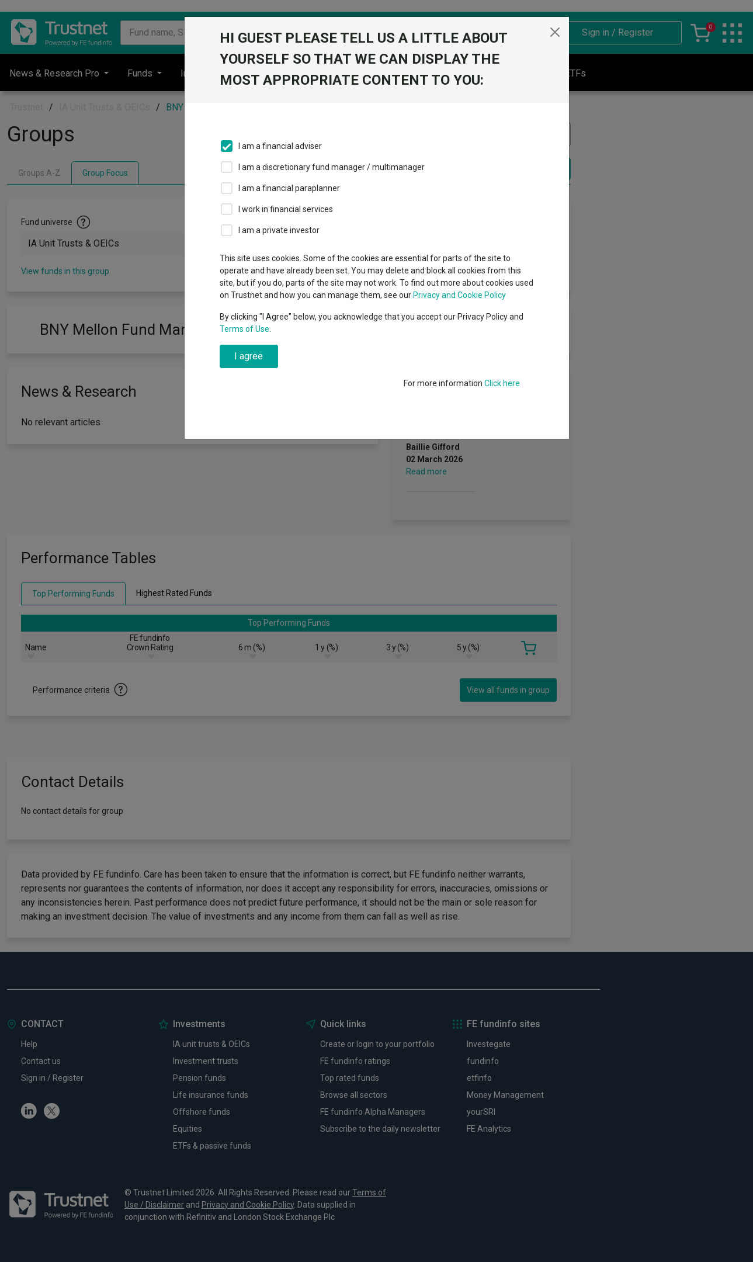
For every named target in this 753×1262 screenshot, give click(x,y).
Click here (502, 383)
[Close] (555, 32)
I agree (248, 356)
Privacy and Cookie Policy (459, 295)
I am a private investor (279, 230)
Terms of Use (244, 329)
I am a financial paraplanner (289, 188)
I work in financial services (285, 209)
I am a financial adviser (280, 146)
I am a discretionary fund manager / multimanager (331, 167)
